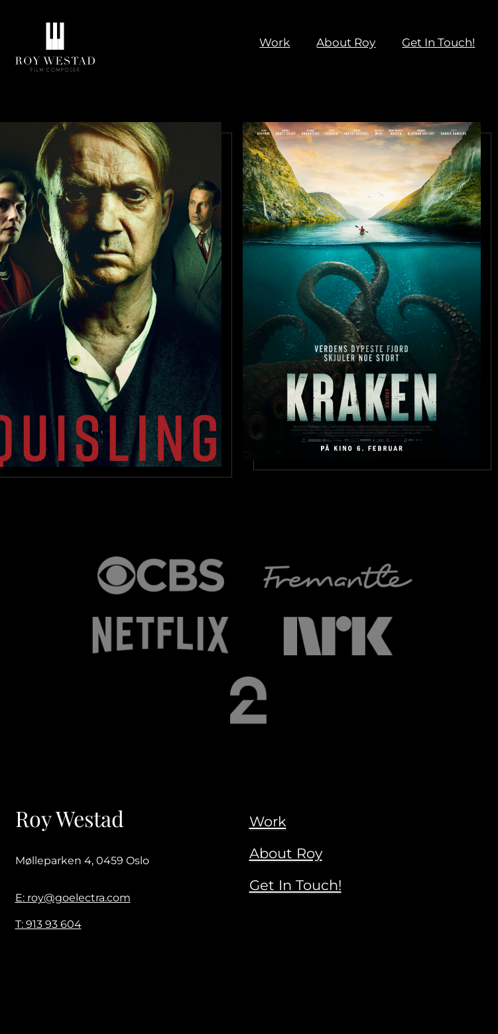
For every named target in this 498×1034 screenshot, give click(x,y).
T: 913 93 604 (48, 924)
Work (267, 821)
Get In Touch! (295, 884)
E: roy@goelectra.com (73, 897)
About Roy (285, 853)
